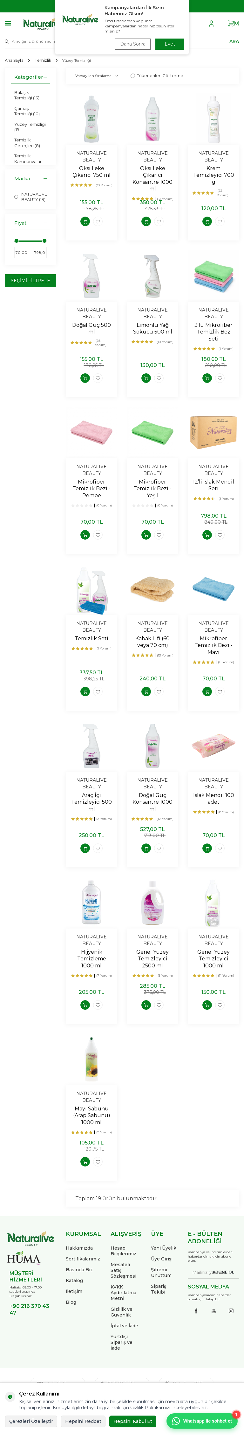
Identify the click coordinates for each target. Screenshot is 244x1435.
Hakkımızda (79, 1248)
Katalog (74, 1280)
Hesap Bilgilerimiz (123, 1251)
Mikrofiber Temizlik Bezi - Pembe (91, 489)
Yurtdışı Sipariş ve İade (121, 1342)
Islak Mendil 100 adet (213, 798)
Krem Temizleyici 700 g (213, 175)
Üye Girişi (162, 1259)
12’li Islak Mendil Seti (213, 485)
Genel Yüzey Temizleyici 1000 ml (213, 959)
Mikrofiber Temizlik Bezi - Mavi (213, 645)
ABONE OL (223, 1272)
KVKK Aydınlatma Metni (123, 1292)
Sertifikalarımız (83, 1259)
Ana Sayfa (14, 60)
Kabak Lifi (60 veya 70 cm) (152, 641)
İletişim (74, 1291)
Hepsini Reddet (83, 1421)
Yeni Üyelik (163, 1248)
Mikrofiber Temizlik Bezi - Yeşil (152, 489)
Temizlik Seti (91, 638)
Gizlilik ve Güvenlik (121, 1312)
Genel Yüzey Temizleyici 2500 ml (152, 959)
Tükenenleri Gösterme (157, 75)
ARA (234, 41)
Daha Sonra (133, 44)
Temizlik (43, 60)
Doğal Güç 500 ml (91, 328)
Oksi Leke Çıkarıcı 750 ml (91, 171)
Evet (170, 44)
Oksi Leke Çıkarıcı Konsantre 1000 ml (152, 178)
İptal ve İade (124, 1326)
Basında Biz (79, 1270)
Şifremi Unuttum (161, 1272)
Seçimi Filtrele (30, 280)
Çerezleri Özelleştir (31, 1421)
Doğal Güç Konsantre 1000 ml (152, 802)
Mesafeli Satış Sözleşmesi (123, 1270)
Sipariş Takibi (158, 1289)
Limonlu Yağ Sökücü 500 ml (152, 328)
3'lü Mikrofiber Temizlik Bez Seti (213, 332)
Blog (71, 1302)
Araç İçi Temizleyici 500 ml (91, 802)
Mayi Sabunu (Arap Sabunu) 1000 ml (91, 1115)
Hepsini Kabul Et (132, 1421)
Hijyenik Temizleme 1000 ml (91, 959)
